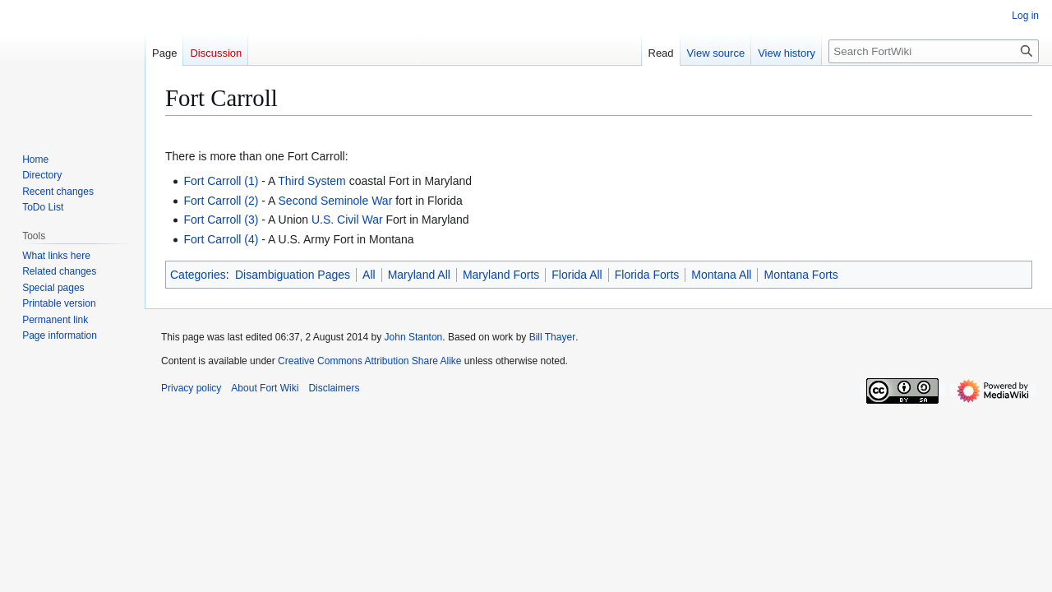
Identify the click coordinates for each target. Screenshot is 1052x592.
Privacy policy (191, 388)
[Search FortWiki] (933, 51)
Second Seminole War (336, 200)
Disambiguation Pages (292, 274)
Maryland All (419, 274)
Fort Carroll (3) (220, 219)
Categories (198, 274)
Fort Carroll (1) (220, 180)
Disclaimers (333, 388)
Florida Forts (647, 274)
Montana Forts (800, 274)
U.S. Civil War (347, 219)
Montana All (721, 274)
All (369, 274)
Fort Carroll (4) (220, 239)
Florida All (576, 274)
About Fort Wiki (264, 388)
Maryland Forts (501, 274)
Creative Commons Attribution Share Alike (369, 361)
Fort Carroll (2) (220, 200)
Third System (311, 180)
